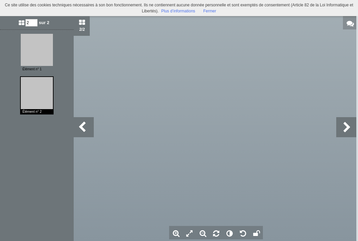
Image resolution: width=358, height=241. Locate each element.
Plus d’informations (178, 11)
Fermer (209, 11)
